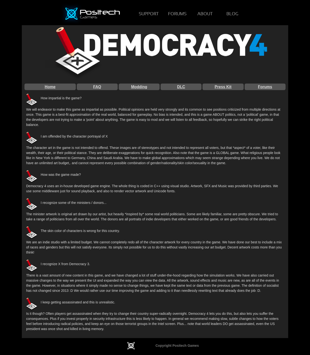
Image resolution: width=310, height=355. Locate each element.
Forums (265, 87)
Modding (139, 87)
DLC (181, 87)
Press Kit (223, 87)
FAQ (97, 87)
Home (50, 87)
